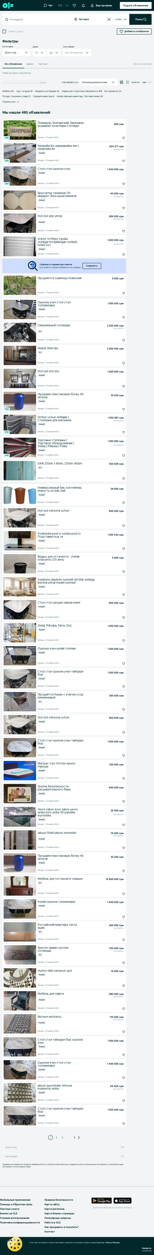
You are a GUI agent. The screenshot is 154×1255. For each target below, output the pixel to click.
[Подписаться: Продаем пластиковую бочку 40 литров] (117, 409)
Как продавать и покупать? (62, 1227)
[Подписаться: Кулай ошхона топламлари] (117, 917)
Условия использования (14, 1217)
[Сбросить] (109, 19)
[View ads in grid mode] (127, 82)
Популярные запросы (58, 1217)
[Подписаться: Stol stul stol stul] (117, 386)
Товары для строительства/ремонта (82, 91)
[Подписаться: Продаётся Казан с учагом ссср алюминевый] (117, 709)
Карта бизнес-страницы (59, 1213)
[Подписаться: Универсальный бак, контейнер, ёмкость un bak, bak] (117, 503)
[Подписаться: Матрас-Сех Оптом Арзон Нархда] (117, 778)
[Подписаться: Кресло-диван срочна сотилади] (117, 963)
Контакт (50, 1231)
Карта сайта (52, 1204)
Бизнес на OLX (8, 1213)
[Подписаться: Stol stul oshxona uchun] (117, 525)
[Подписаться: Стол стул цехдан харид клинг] (117, 617)
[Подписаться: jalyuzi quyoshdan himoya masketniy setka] (117, 1100)
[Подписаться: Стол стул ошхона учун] (117, 184)
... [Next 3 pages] (68, 1137)
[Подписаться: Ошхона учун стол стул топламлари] (117, 317)
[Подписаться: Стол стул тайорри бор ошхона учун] (117, 1054)
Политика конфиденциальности (20, 1222)
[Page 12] (74, 1137)
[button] (83, 5)
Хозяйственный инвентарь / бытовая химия (80, 96)
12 (74, 1137)
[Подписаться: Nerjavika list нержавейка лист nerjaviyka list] (117, 161)
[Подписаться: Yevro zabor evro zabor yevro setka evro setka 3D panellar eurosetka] (117, 825)
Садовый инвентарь (43, 96)
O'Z (60, 5)
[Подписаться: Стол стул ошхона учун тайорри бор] (117, 686)
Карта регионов (55, 1208)
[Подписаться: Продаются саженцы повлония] (117, 293)
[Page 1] (50, 1137)
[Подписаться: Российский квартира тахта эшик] (117, 940)
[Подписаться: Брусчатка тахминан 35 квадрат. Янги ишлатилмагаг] (117, 208)
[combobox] (39, 19)
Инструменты (112, 91)
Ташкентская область (29, 82)
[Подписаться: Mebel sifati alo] (117, 363)
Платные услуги (9, 1208)
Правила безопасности (59, 1199)
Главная (5, 82)
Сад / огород (24, 91)
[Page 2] (56, 1137)
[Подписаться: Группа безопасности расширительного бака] (117, 801)
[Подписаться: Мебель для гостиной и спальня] (117, 894)
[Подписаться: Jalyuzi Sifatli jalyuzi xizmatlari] (117, 848)
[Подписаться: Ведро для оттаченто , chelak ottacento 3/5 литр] (117, 571)
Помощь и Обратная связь (16, 1204)
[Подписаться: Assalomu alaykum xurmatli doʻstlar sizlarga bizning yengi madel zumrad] (117, 594)
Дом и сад (15, 82)
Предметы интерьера (47, 91)
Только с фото (15, 31)
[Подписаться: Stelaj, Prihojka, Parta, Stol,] (117, 640)
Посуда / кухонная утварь (16, 96)
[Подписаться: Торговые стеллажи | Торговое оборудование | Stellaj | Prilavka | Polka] (117, 455)
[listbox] (117, 19)
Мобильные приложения (15, 1199)
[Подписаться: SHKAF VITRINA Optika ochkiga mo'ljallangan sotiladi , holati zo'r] (117, 254)
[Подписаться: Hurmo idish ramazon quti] (117, 986)
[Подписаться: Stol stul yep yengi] (117, 231)
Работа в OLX (53, 1222)
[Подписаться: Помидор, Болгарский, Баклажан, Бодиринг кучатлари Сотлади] (117, 138)
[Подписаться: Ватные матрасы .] (117, 1032)
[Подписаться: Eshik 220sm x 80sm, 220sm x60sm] (117, 478)
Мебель (8, 91)
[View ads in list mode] (121, 82)
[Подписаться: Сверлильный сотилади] (117, 340)
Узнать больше (112, 1242)
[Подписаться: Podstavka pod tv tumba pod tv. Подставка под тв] (117, 548)
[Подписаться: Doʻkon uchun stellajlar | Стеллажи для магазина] (117, 432)
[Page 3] (62, 1137)
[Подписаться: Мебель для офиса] (117, 1009)
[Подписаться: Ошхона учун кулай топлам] (117, 663)
